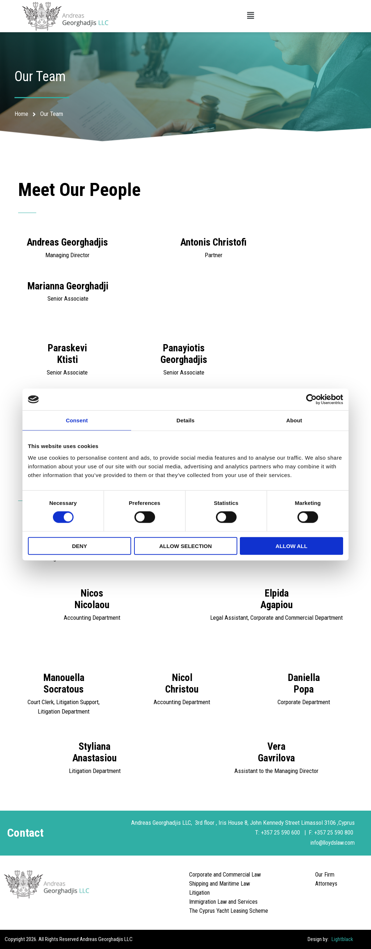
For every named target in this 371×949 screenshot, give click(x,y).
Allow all (292, 546)
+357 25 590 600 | (284, 832)
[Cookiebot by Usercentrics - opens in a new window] (311, 399)
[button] (250, 16)
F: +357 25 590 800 (331, 832)
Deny (79, 546)
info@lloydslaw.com (330, 842)
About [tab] (294, 420)
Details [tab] (185, 420)
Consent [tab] (77, 420)
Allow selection (185, 546)
